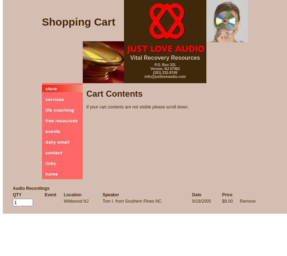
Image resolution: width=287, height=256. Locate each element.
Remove (248, 201)
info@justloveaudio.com (165, 77)
